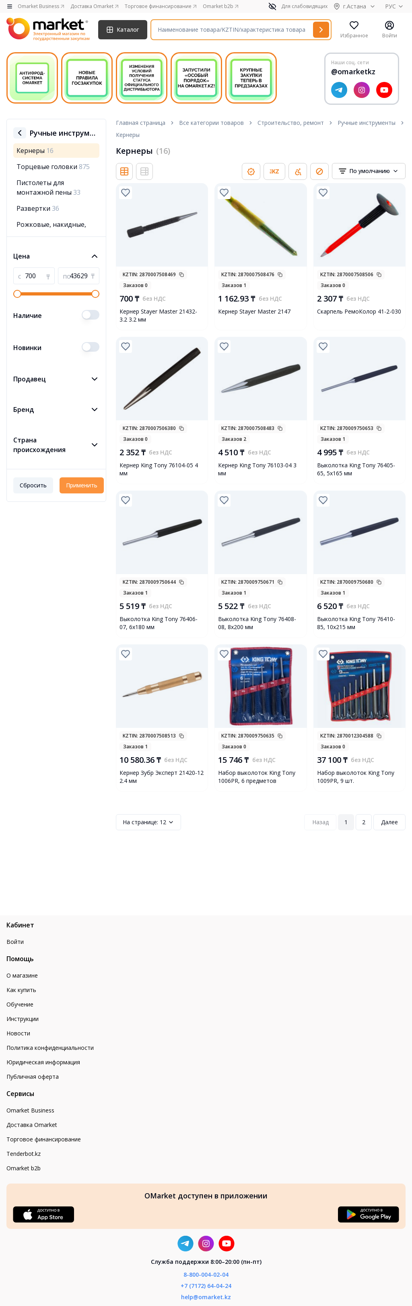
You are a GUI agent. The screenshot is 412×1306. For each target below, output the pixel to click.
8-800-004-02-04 (206, 1274)
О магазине (22, 975)
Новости (18, 1033)
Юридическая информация (43, 1062)
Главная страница (140, 122)
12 (148, 822)
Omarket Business (30, 1110)
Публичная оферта (32, 1076)
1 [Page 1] (346, 822)
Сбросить (33, 485)
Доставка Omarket (31, 1125)
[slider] (17, 294)
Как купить (21, 990)
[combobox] (369, 171)
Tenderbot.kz (23, 1153)
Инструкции (22, 1019)
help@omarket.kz (206, 1297)
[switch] (90, 315)
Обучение (19, 1004)
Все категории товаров (211, 122)
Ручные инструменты (367, 122)
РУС (395, 6)
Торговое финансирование (43, 1139)
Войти (15, 941)
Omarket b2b (23, 1168)
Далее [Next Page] (389, 822)
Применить (81, 485)
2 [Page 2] (363, 822)
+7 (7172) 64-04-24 (206, 1286)
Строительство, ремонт (291, 122)
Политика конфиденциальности (50, 1047)
